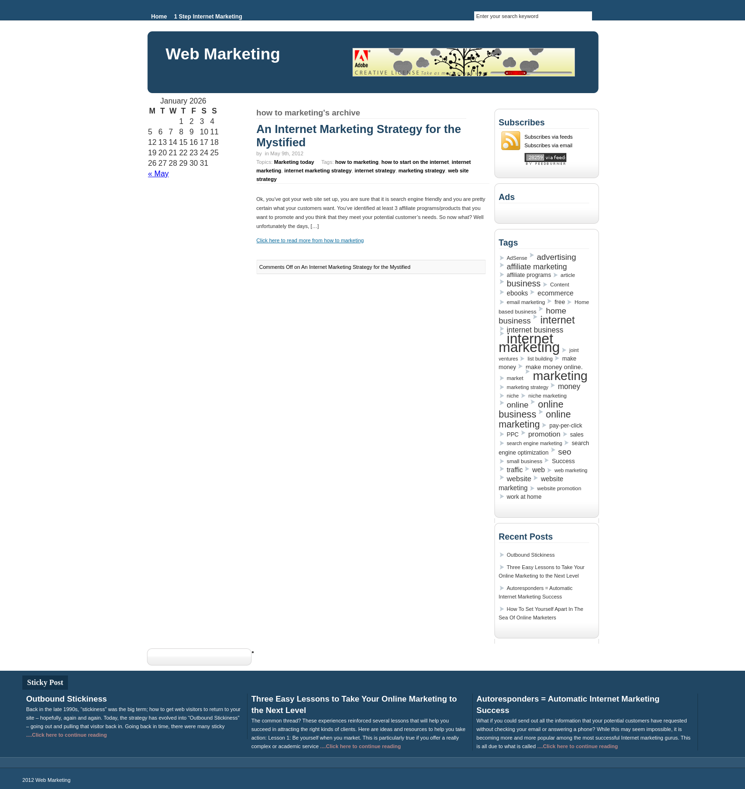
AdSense (517, 258)
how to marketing (357, 162)
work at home (524, 497)
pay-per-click (565, 425)
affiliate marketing (537, 266)
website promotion (559, 488)
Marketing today (294, 162)
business (524, 283)
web (538, 470)
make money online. (554, 367)
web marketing (570, 470)
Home (159, 16)
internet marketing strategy (318, 170)
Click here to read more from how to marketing (310, 240)
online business (531, 409)
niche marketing (547, 396)
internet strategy (374, 170)
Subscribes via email (549, 145)
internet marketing (529, 343)
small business (525, 461)
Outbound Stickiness (531, 555)
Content (559, 284)
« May (158, 174)
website (519, 479)
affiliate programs (529, 275)
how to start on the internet (415, 162)
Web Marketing (223, 54)
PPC (513, 434)
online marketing (535, 419)
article (568, 275)
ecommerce (555, 293)
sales (576, 434)
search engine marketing (535, 443)
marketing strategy (421, 170)
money (569, 386)
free (559, 301)
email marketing (526, 302)
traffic (515, 470)
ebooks (517, 293)
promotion (544, 434)
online (518, 404)
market (515, 378)
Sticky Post (45, 682)
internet (557, 320)
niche (513, 396)
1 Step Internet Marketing (208, 16)
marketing (560, 376)
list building (540, 358)
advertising (556, 257)
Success (563, 461)
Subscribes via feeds (549, 137)
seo (565, 451)
